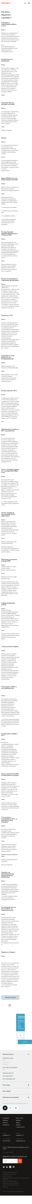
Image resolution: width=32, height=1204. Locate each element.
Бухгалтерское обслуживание (10, 1067)
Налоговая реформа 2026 (9, 1079)
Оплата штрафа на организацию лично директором (8, 514)
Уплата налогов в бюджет (10, 646)
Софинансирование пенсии (8, 603)
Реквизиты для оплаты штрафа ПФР (9, 560)
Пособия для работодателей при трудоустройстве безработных (7, 875)
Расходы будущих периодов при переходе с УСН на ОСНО (9, 233)
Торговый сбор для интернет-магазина (7, 103)
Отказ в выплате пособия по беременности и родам (10, 774)
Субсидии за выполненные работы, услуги (9, 24)
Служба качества (20, 1127)
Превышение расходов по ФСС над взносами (10, 430)
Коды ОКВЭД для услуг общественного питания (9, 179)
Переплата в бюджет (8, 952)
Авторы (18, 1122)
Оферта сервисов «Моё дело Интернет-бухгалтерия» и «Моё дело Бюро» (16, 1178)
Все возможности (6, 1062)
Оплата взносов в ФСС (9, 390)
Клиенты (18, 1124)
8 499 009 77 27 (6, 1135)
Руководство (6, 1124)
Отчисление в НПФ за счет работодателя (9, 687)
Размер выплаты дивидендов (7, 60)
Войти (25, 3)
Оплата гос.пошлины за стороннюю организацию (10, 279)
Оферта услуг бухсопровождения (10, 1181)
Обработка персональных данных (10, 1172)
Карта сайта (5, 1187)
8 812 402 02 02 (6, 1141)
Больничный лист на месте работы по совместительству (8, 908)
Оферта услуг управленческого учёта (11, 1185)
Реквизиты (5, 1120)
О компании (6, 1118)
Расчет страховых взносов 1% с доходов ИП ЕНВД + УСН (10, 471)
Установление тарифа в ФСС (9, 734)
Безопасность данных (7, 1176)
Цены (4, 1060)
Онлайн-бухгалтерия (8, 1058)
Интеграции (5, 1064)
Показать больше (10, 997)
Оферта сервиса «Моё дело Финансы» (11, 1183)
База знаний (6, 1091)
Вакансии (18, 1120)
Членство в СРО (7, 315)
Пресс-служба (19, 1118)
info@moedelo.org (20, 1141)
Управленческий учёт (8, 1073)
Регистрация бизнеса (8, 1076)
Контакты (5, 1122)
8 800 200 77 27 (20, 1135)
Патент (3, 138)
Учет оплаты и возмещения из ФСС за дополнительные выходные (9, 819)
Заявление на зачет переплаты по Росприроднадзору (7, 357)
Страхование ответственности (9, 1174)
